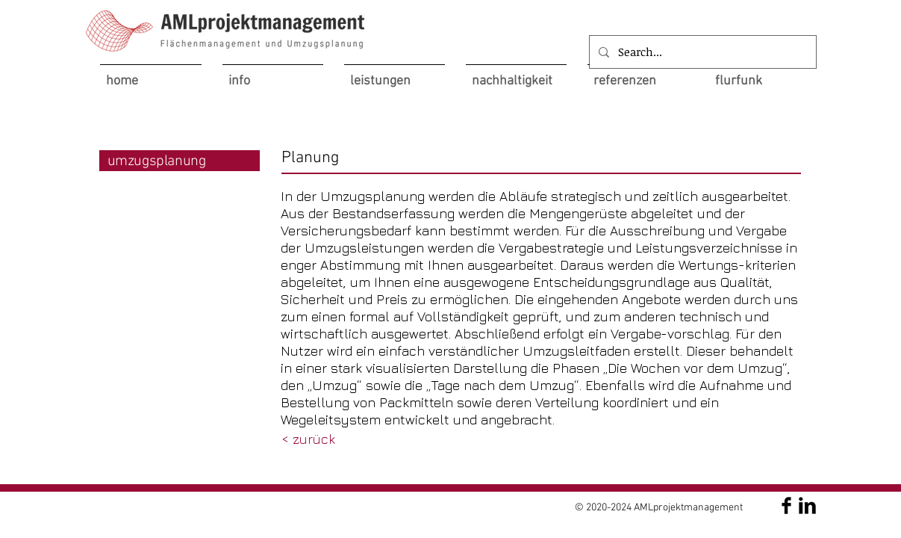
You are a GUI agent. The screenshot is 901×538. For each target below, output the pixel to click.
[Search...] (701, 52)
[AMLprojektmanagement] (786, 505)
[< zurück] (308, 439)
